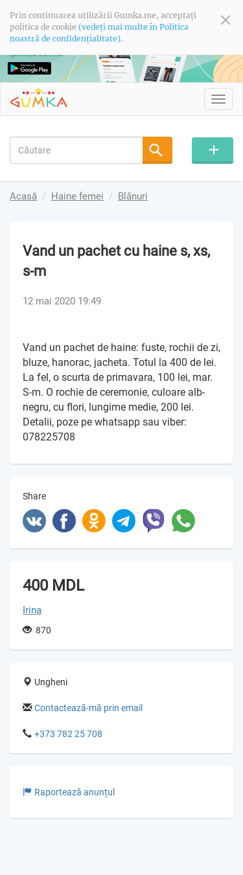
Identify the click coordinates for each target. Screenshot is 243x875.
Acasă (23, 196)
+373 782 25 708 (68, 734)
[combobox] (76, 149)
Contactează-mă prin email (88, 708)
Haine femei (77, 196)
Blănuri (133, 196)
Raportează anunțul (69, 792)
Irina (32, 610)
